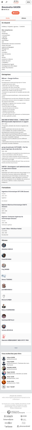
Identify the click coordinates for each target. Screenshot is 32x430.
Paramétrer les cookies (21, 405)
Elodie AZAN (10, 381)
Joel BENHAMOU (7, 290)
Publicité (17, 403)
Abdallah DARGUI (7, 249)
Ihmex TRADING (7, 279)
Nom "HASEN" (11, 387)
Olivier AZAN (10, 377)
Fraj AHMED (5, 269)
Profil (8, 18)
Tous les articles (17, 406)
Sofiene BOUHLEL (7, 330)
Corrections (24, 406)
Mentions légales (9, 406)
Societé (28, 403)
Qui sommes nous (6, 403)
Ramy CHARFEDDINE (8, 310)
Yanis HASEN (10, 361)
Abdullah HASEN (11, 367)
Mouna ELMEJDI (7, 300)
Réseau (24, 18)
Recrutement (23, 403)
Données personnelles (10, 405)
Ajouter (16, 12)
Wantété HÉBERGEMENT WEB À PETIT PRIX (15, 340)
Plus (16, 348)
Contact (13, 403)
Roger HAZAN (11, 372)
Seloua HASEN (11, 357)
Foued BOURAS (6, 259)
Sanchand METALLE (8, 320)
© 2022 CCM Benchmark (16, 408)
